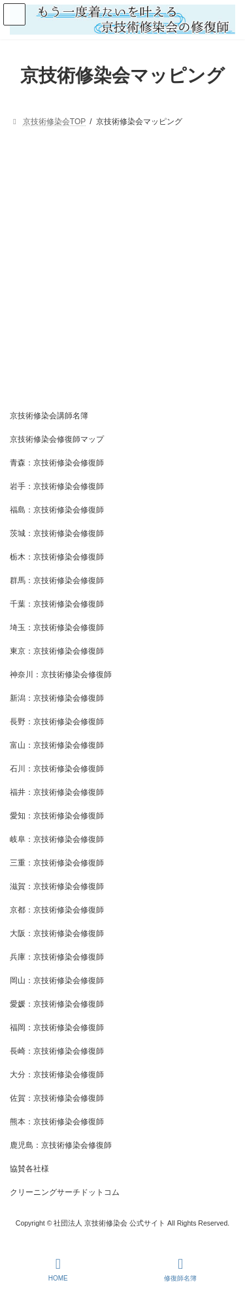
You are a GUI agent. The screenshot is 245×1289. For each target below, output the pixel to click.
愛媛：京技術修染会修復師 (57, 1004)
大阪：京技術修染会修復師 (57, 933)
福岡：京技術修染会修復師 (57, 1027)
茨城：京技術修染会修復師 (57, 533)
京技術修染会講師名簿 (49, 415)
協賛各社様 (29, 1168)
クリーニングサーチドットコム (65, 1192)
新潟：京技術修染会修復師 (57, 698)
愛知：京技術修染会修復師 (57, 815)
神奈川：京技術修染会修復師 (61, 674)
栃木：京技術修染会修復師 (57, 556)
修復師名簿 (180, 1269)
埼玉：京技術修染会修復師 (57, 627)
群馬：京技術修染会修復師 (57, 580)
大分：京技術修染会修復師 (57, 1074)
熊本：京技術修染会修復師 (57, 1121)
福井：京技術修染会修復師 (57, 792)
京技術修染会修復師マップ (57, 439)
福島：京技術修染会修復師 (57, 509)
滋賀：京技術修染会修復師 (57, 886)
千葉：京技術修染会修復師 (57, 604)
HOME (58, 1269)
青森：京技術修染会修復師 (57, 462)
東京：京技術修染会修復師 (57, 651)
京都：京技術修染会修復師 (57, 909)
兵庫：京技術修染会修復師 (57, 957)
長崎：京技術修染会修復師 (57, 1051)
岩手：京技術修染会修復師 (57, 486)
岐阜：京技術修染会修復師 (57, 839)
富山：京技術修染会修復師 (57, 745)
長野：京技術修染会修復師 (57, 721)
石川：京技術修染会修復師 (57, 768)
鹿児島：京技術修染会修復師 (61, 1145)
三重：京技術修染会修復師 (57, 862)
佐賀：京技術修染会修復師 (57, 1098)
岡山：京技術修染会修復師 (57, 980)
